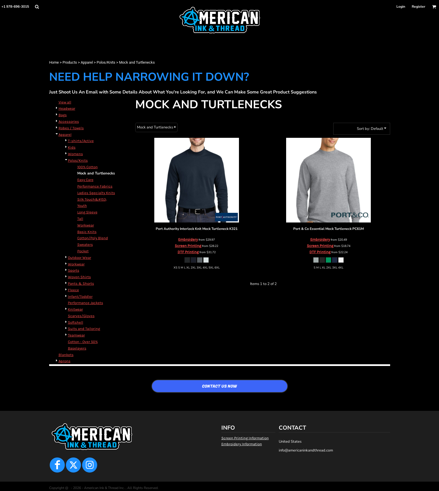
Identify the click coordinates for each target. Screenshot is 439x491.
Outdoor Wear (79, 257)
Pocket (83, 251)
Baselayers (77, 348)
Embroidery (188, 239)
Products (70, 62)
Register (418, 6)
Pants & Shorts (81, 283)
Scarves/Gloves (81, 316)
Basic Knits (87, 232)
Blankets (66, 355)
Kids (72, 147)
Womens (75, 154)
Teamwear (76, 335)
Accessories (69, 121)
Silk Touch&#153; (92, 199)
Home (54, 62)
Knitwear (75, 309)
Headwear (67, 108)
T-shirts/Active (81, 141)
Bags (63, 115)
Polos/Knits (106, 62)
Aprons (64, 361)
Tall (80, 219)
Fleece (73, 290)
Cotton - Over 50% (83, 342)
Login (400, 6)
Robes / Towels (71, 128)
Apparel (87, 62)
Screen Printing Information (245, 438)
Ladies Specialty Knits (96, 193)
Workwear (85, 225)
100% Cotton (87, 167)
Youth (82, 205)
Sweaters (85, 244)
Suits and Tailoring (84, 328)
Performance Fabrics (95, 186)
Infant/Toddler (80, 296)
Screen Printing (188, 246)
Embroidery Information (241, 444)
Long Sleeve (87, 212)
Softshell (75, 322)
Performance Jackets (85, 303)
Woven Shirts (79, 277)
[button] (37, 7)
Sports (73, 270)
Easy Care (85, 180)
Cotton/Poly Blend (92, 238)
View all (65, 102)
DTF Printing (188, 252)
